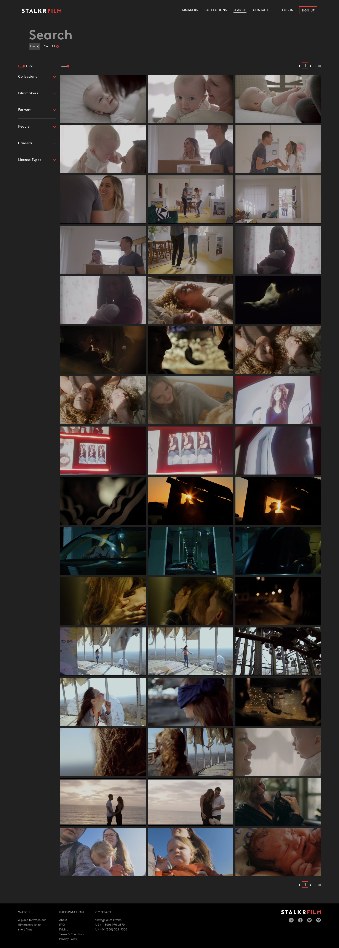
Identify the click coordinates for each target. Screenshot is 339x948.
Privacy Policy (68, 939)
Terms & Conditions (72, 934)
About (63, 920)
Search (239, 10)
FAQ (62, 925)
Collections (216, 10)
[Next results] (311, 66)
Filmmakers (188, 10)
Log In (288, 10)
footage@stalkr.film (108, 920)
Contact (260, 10)
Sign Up (308, 10)
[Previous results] (300, 66)
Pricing (63, 929)
